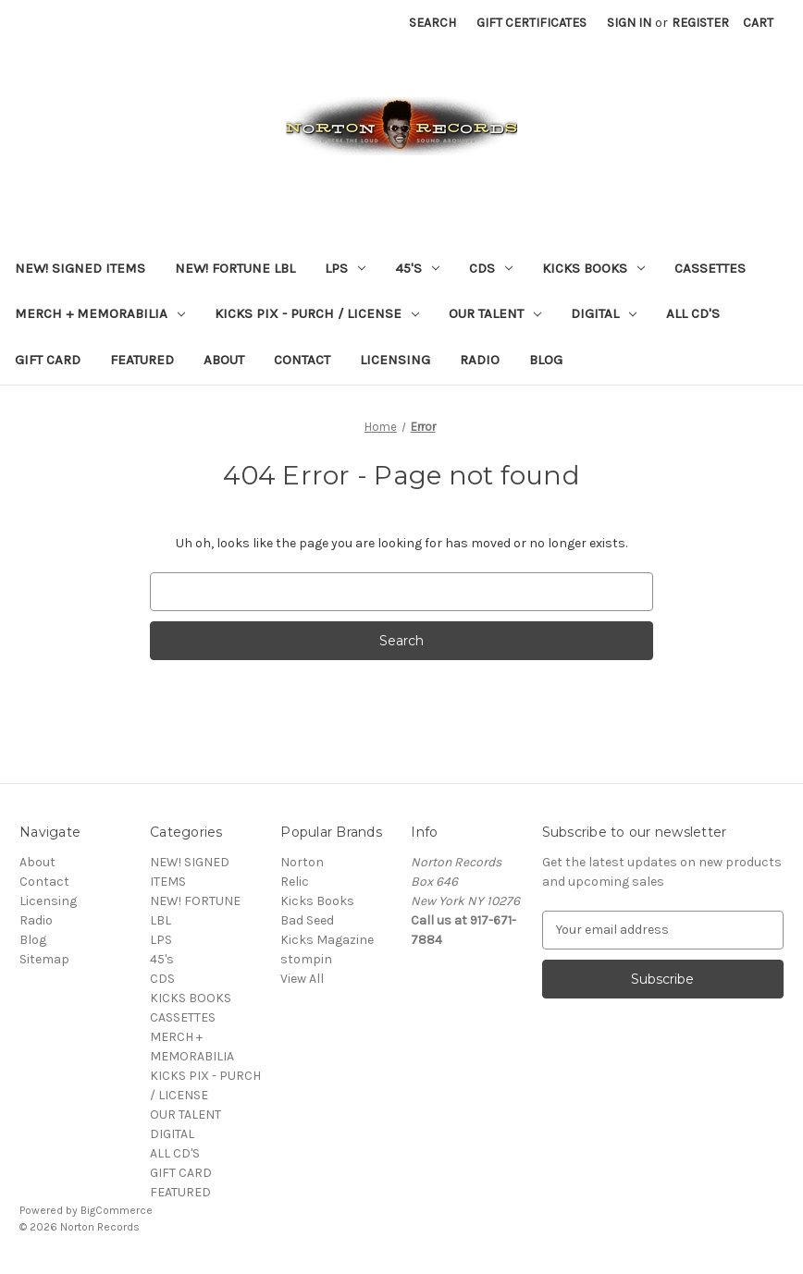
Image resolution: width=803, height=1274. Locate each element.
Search (432, 23)
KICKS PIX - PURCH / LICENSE (317, 313)
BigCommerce (116, 1210)
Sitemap (44, 959)
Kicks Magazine (327, 940)
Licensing (395, 359)
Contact (302, 359)
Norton (302, 862)
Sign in (629, 23)
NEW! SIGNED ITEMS (80, 268)
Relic (294, 881)
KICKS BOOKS (593, 268)
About (224, 359)
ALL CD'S (693, 313)
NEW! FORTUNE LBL (235, 268)
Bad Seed (307, 920)
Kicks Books (317, 901)
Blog (545, 359)
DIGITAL (603, 313)
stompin (306, 959)
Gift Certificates (531, 23)
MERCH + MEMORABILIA (100, 313)
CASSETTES (710, 268)
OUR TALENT (495, 313)
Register (700, 23)
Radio (480, 359)
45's (417, 268)
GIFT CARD (47, 359)
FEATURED (142, 359)
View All (302, 978)
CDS (491, 268)
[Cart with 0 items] (758, 22)
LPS (345, 268)
